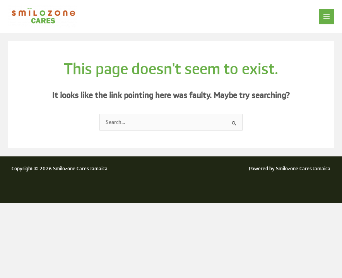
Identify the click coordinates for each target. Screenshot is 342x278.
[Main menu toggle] (327, 17)
